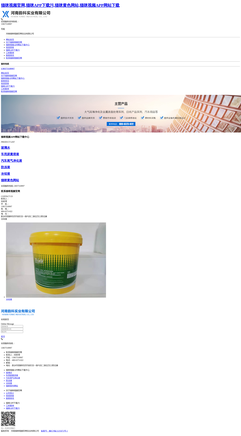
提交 (3, 336)
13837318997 (8, 69)
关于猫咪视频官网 (14, 42)
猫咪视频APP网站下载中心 (18, 45)
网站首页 (10, 39)
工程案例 (10, 53)
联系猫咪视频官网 (14, 58)
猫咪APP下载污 (13, 50)
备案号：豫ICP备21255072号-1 (54, 431)
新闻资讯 (10, 55)
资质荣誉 (10, 47)
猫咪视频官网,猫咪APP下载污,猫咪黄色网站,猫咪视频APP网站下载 (60, 5)
